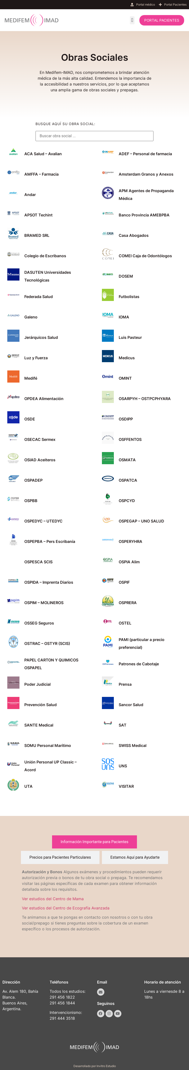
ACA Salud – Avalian (43, 153)
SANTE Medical (38, 725)
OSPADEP (33, 480)
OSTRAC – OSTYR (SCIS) (47, 643)
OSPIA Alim (129, 561)
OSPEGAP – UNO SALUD (141, 521)
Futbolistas (129, 296)
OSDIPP (126, 419)
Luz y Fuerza (36, 357)
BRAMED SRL (36, 235)
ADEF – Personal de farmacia (145, 153)
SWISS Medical (132, 745)
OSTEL (125, 623)
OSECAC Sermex (39, 439)
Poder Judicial (37, 684)
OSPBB (30, 500)
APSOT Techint (38, 215)
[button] (132, 20)
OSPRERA (128, 602)
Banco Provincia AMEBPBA (144, 215)
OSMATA (127, 459)
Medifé (30, 378)
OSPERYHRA (130, 541)
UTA (28, 786)
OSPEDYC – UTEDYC (43, 521)
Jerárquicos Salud (41, 337)
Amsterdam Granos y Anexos (146, 174)
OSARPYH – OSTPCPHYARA (145, 398)
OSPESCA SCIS (38, 561)
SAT (122, 725)
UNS (123, 765)
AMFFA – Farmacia (41, 174)
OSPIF (124, 582)
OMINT (125, 378)
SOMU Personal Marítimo (47, 745)
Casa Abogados (134, 235)
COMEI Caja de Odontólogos (145, 255)
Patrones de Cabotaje (139, 663)
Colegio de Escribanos (45, 255)
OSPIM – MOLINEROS (43, 602)
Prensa (125, 684)
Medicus (127, 357)
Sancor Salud (131, 704)
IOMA (124, 317)
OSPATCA (128, 480)
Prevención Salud (40, 704)
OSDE (29, 419)
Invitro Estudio (106, 1066)
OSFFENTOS (130, 439)
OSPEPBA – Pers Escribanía (49, 541)
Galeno (30, 317)
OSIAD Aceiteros (39, 459)
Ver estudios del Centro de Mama (53, 898)
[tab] (94, 841)
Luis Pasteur (130, 337)
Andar (30, 194)
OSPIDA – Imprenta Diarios (48, 582)
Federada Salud (38, 296)
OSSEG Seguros (39, 623)
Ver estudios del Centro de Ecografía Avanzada (65, 908)
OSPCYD (127, 500)
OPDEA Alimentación (43, 398)
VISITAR (126, 786)
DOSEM (126, 276)
